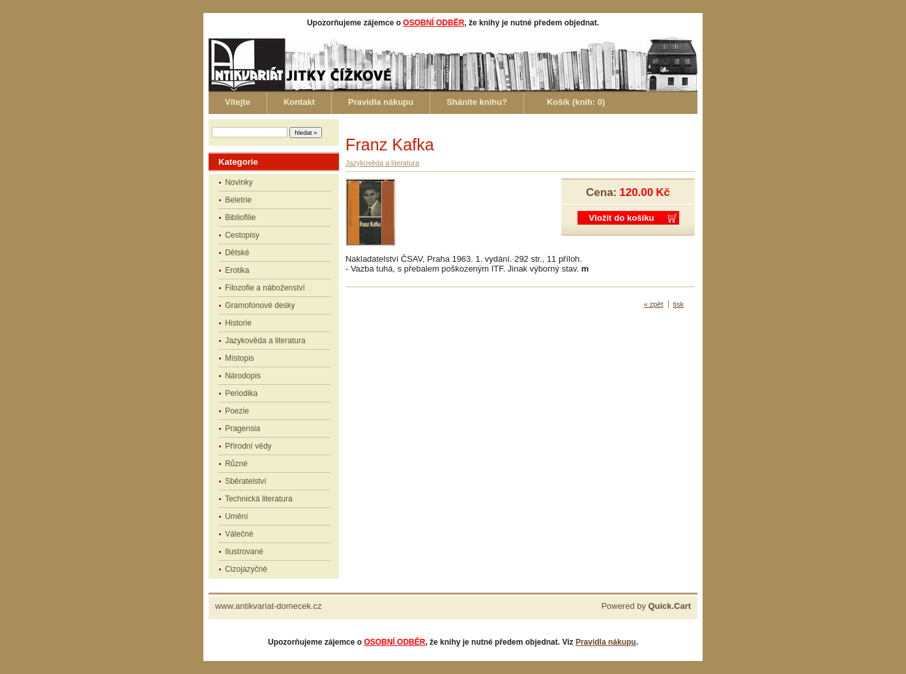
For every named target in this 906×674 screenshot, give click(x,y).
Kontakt (299, 102)
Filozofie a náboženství (265, 287)
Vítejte (237, 102)
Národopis (243, 375)
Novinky (239, 182)
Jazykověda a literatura (265, 340)
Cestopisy (242, 235)
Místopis (239, 358)
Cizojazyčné (246, 569)
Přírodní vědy (248, 446)
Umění (236, 516)
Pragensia (242, 428)
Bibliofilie (240, 217)
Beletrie (238, 199)
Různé (236, 463)
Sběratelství (245, 481)
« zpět (654, 304)
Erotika (237, 270)
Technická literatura (258, 498)
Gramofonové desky (260, 305)
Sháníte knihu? (476, 102)
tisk (678, 304)
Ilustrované (244, 551)
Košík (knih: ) (576, 102)
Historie (238, 323)
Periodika (241, 393)
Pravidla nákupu (380, 102)
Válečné (239, 534)
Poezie (237, 410)
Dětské (237, 252)
